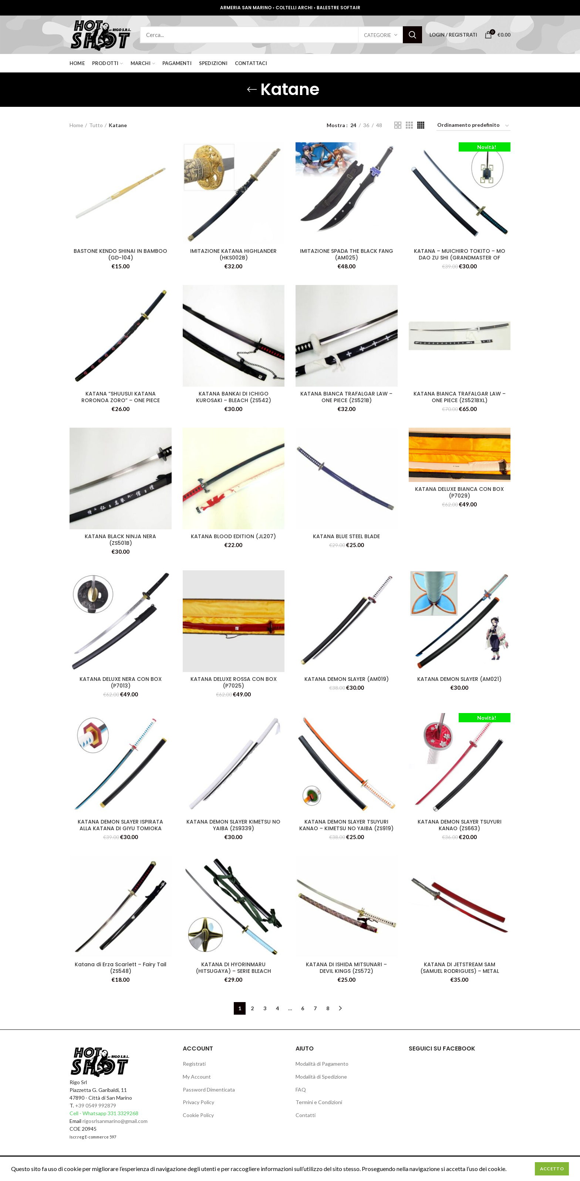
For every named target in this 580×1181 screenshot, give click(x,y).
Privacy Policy (198, 1102)
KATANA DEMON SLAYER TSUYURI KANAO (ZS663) (460, 825)
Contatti (306, 1115)
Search (412, 34)
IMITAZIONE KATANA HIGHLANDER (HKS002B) (233, 254)
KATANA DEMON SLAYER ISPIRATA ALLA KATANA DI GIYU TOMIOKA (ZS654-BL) (120, 828)
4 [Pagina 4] (277, 1008)
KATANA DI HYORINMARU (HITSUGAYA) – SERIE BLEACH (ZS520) (233, 971)
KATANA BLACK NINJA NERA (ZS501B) (120, 539)
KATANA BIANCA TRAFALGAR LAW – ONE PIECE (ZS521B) (346, 397)
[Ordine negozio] (473, 126)
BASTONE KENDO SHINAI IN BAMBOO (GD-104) (120, 254)
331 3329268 (123, 1113)
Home (76, 125)
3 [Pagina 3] (264, 1008)
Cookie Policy (198, 1115)
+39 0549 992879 (95, 1105)
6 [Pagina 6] (302, 1008)
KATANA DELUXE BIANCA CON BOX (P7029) (459, 492)
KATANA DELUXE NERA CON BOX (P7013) (121, 682)
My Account (197, 1076)
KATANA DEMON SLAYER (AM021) (459, 679)
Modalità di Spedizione (321, 1076)
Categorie (377, 35)
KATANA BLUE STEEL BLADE (346, 536)
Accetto (552, 1168)
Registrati (194, 1063)
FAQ (301, 1089)
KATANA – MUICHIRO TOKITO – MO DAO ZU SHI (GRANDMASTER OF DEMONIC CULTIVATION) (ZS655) (459, 258)
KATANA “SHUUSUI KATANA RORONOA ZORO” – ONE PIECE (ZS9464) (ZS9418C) (120, 400)
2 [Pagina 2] (252, 1008)
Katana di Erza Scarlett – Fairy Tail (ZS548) (120, 967)
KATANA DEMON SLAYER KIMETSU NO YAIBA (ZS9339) (233, 825)
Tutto (96, 125)
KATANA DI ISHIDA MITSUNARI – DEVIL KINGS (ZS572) (346, 967)
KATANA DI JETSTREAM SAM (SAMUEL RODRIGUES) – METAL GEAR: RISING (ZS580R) (459, 971)
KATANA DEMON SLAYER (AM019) (346, 679)
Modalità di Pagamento (322, 1063)
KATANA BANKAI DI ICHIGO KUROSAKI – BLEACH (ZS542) (233, 397)
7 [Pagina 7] (315, 1008)
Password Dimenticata (209, 1089)
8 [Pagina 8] (327, 1008)
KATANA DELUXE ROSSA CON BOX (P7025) (233, 682)
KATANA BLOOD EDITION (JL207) (233, 536)
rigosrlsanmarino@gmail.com (115, 1121)
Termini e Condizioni (319, 1102)
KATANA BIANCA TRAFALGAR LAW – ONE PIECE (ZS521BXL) (460, 397)
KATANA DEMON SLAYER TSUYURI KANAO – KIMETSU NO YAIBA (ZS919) (346, 825)
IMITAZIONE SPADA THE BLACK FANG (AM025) (346, 254)
